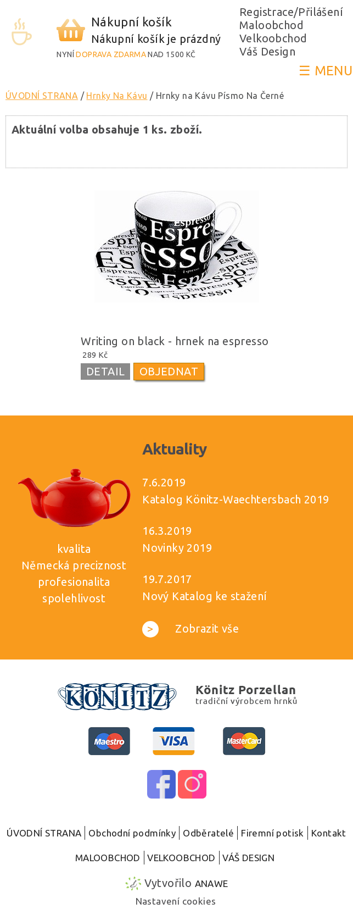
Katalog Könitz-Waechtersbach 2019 (235, 499)
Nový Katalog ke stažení (204, 596)
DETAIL (105, 371)
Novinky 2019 (177, 547)
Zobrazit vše (190, 628)
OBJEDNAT (168, 371)
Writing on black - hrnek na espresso (174, 341)
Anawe (211, 883)
